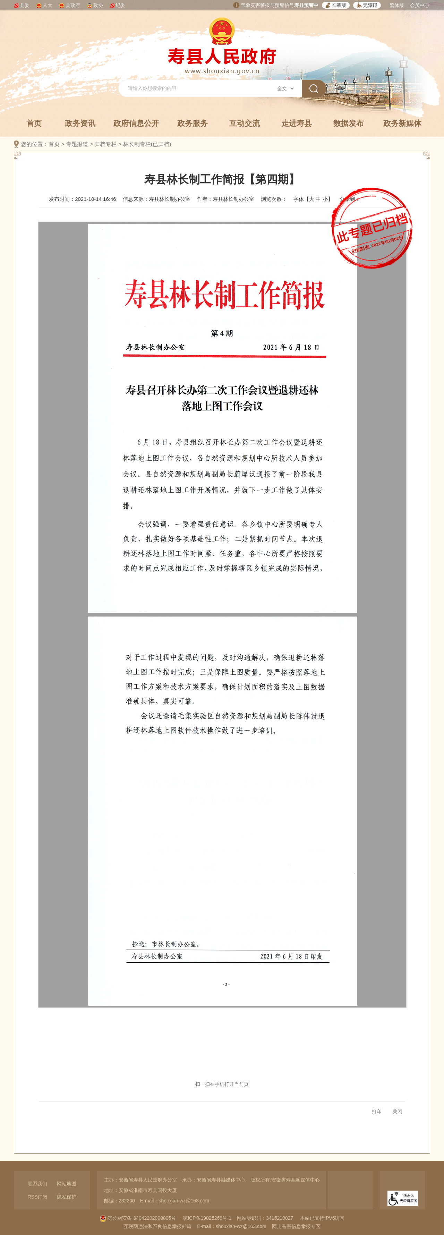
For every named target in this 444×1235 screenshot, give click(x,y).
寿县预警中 (306, 5)
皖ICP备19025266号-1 (207, 1218)
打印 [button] (377, 1111)
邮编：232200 (119, 1200)
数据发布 (348, 123)
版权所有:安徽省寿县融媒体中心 (285, 1180)
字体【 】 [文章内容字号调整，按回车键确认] (313, 199)
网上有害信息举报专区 (296, 1226)
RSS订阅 (38, 1197)
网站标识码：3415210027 (265, 1218)
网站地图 (66, 1183)
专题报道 (77, 144)
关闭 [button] (397, 1111)
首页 (34, 123)
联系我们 (37, 1183)
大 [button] (311, 199)
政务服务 (192, 123)
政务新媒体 (402, 123)
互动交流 (244, 123)
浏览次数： (274, 199)
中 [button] (318, 199)
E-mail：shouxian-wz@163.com (174, 1200)
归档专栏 (105, 144)
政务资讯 (80, 123)
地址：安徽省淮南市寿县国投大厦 (140, 1190)
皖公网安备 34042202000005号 (138, 1218)
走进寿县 (296, 123)
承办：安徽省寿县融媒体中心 (213, 1180)
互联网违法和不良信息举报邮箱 (157, 1226)
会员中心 (419, 5)
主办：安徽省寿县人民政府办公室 (140, 1180)
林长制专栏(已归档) (147, 144)
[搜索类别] (285, 88)
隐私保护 (66, 1197)
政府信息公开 (136, 123)
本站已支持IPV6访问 (322, 1218)
